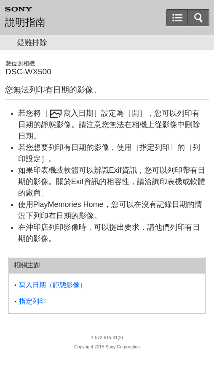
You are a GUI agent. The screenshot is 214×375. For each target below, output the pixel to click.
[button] (198, 18)
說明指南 (25, 22)
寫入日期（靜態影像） (52, 284)
